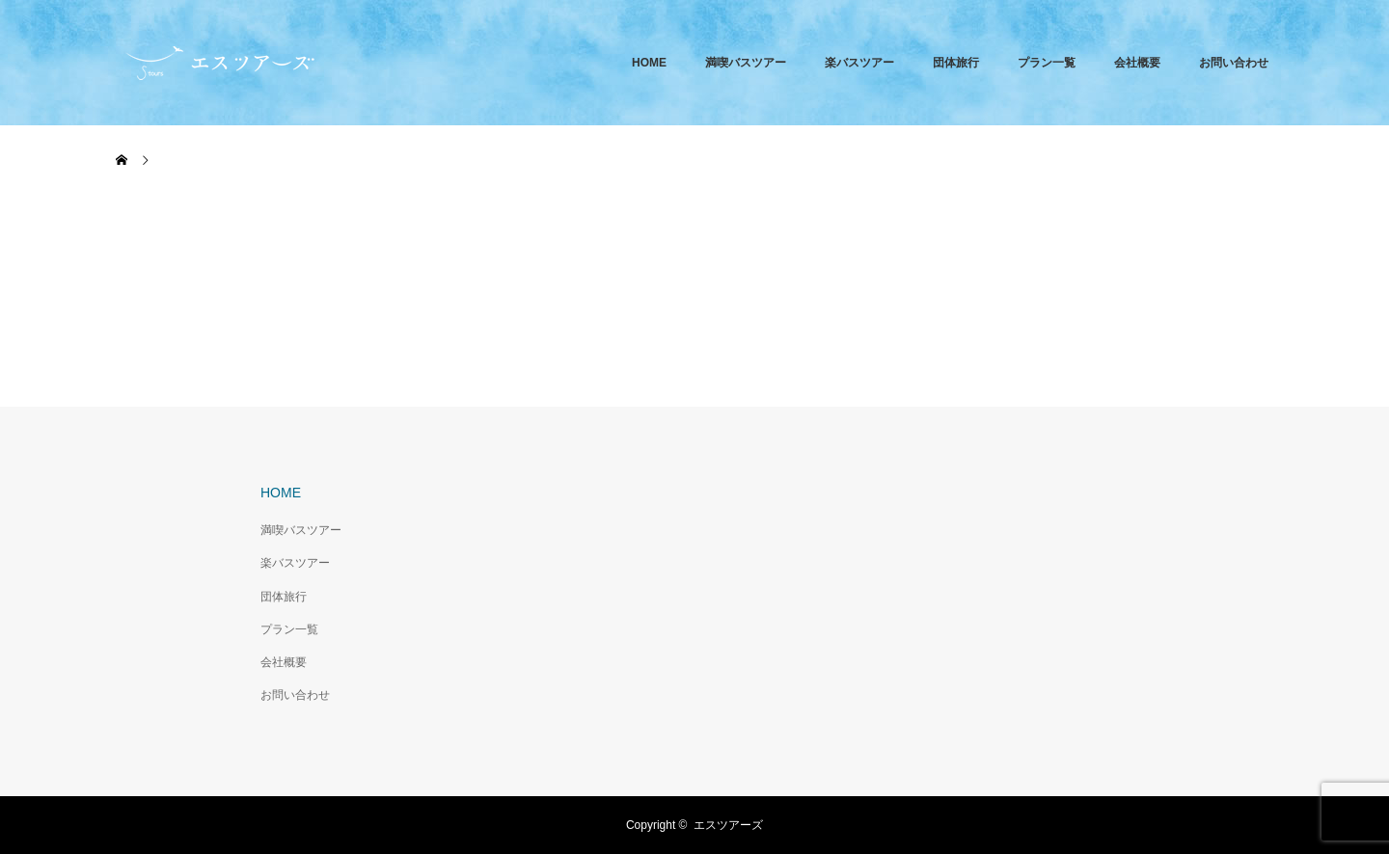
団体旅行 (956, 62)
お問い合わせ (1233, 62)
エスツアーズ (728, 825)
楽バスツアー (859, 62)
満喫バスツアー (745, 62)
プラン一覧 (1047, 62)
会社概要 (1137, 62)
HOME (649, 62)
